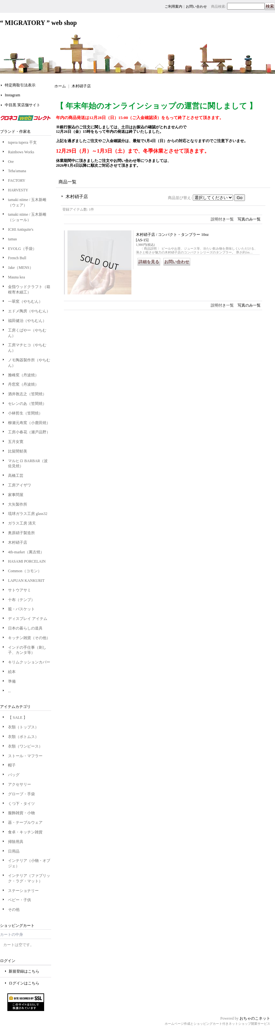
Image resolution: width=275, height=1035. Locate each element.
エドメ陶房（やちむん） (29, 311)
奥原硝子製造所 (21, 533)
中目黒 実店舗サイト (22, 105)
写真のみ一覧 (249, 219)
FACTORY (16, 180)
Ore (11, 161)
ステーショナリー (23, 890)
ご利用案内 (173, 6)
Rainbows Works (21, 152)
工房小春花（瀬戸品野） (29, 432)
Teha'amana (17, 171)
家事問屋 (15, 495)
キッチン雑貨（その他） (29, 638)
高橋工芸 (15, 475)
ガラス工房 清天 (22, 523)
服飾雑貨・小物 (21, 813)
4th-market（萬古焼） (26, 552)
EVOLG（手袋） (22, 248)
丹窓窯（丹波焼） (23, 384)
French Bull (17, 258)
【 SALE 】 (17, 717)
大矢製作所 (17, 504)
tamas (12, 239)
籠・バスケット (21, 609)
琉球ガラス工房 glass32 (27, 513)
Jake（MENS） (20, 267)
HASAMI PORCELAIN (27, 561)
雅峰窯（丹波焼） (23, 375)
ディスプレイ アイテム (27, 618)
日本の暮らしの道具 (25, 628)
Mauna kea (16, 277)
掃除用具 (15, 841)
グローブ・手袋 (21, 794)
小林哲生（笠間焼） (25, 413)
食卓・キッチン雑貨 (25, 832)
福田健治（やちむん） (27, 320)
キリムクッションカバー (29, 662)
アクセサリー (19, 784)
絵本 (12, 672)
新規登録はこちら (24, 971)
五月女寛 (15, 441)
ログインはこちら (24, 983)
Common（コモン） (25, 571)
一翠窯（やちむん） (25, 301)
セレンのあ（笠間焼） (27, 403)
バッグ (14, 775)
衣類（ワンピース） (25, 746)
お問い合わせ (196, 6)
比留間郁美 (17, 451)
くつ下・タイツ (21, 803)
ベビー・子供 (19, 900)
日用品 (14, 851)
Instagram (12, 95)
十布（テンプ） (21, 600)
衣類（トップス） (23, 727)
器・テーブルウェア (25, 822)
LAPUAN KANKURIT (26, 580)
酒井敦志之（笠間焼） (27, 394)
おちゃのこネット (255, 1018)
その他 (14, 909)
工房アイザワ (19, 485)
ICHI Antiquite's (20, 229)
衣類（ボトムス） (23, 736)
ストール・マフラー (25, 756)
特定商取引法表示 (20, 85)
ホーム (60, 86)
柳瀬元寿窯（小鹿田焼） (29, 423)
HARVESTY (18, 190)
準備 (12, 681)
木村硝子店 (17, 542)
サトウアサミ (19, 590)
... (9, 691)
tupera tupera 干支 (24, 142)
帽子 (12, 765)
